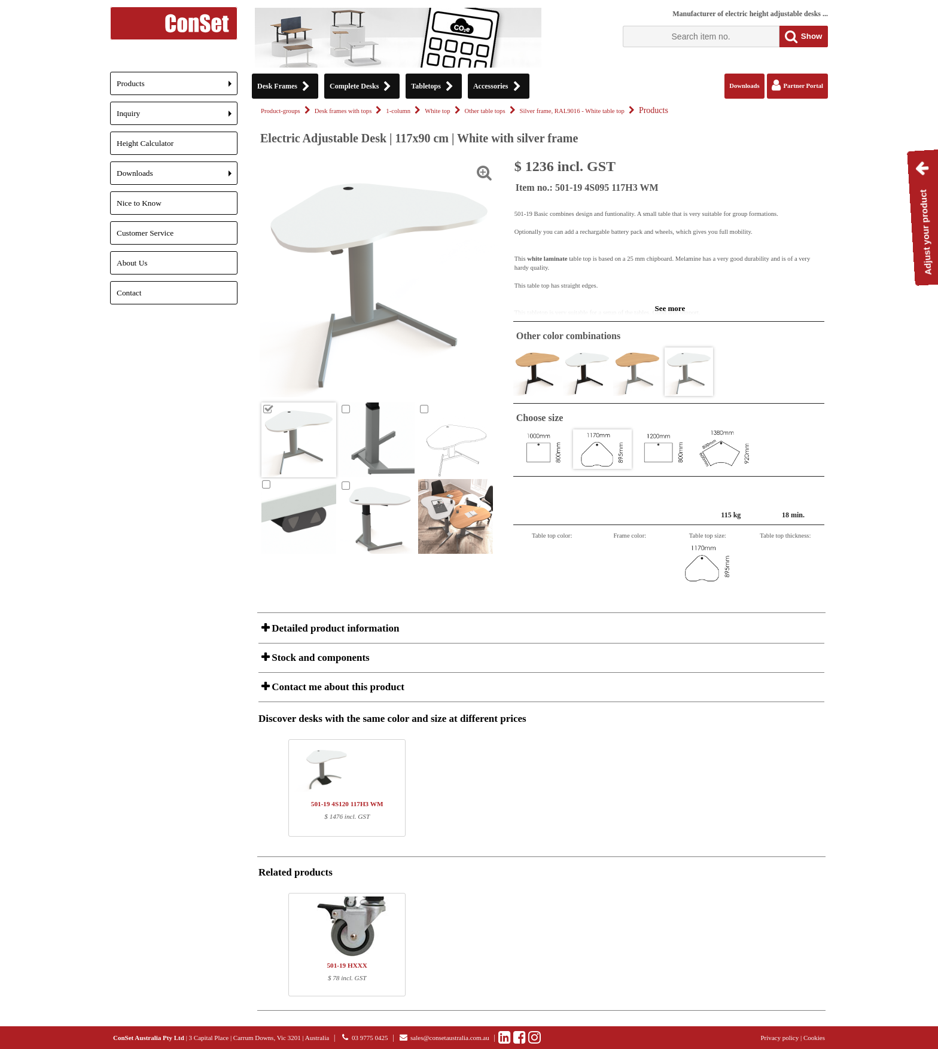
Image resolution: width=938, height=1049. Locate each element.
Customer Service (145, 232)
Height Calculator (145, 143)
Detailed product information (334, 628)
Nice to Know (139, 203)
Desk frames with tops (343, 111)
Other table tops (485, 111)
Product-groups (280, 111)
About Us (132, 262)
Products (177, 87)
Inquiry (177, 117)
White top (437, 111)
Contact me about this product (336, 687)
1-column (398, 111)
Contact (129, 292)
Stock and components (319, 657)
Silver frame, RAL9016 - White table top (572, 111)
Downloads (177, 177)
